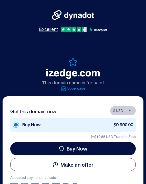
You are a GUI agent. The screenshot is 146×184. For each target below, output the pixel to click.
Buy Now (73, 148)
